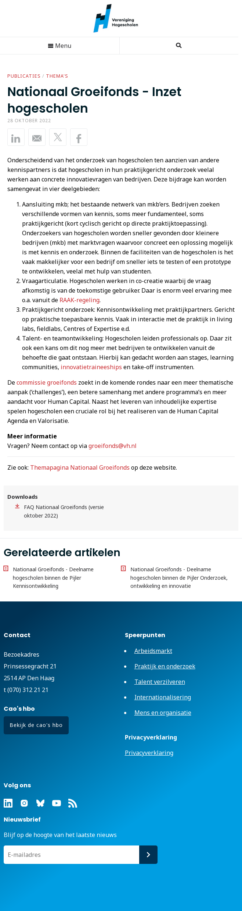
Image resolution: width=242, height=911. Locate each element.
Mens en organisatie (162, 713)
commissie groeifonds (47, 382)
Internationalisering (162, 697)
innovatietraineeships (91, 367)
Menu (59, 46)
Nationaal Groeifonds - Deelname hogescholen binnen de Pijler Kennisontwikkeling (53, 578)
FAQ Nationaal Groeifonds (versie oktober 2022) (64, 511)
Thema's (57, 76)
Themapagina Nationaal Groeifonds (80, 467)
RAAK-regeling (79, 300)
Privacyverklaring (149, 753)
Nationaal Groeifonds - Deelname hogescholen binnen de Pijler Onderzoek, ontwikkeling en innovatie (179, 578)
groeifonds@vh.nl (113, 446)
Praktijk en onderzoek (164, 666)
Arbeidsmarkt (153, 651)
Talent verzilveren (159, 682)
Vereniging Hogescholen (119, 18)
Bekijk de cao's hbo (36, 724)
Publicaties (24, 76)
